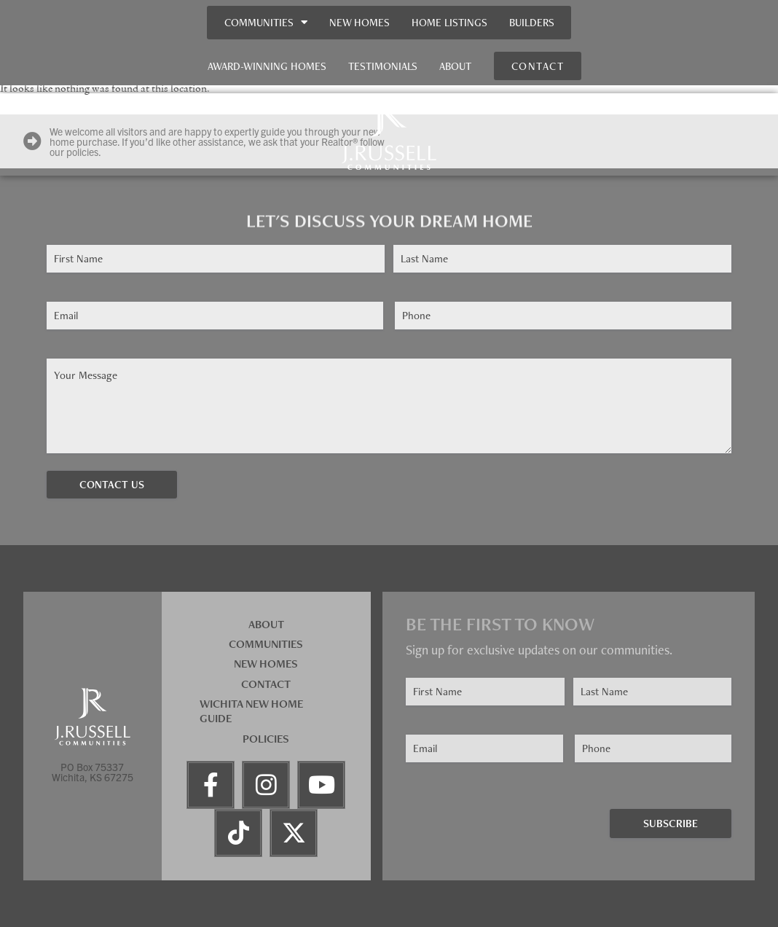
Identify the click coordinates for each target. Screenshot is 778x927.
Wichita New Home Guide (251, 711)
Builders (531, 22)
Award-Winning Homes (267, 66)
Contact (266, 684)
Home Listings (449, 22)
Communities (265, 22)
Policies (266, 738)
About (455, 66)
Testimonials (382, 66)
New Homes (359, 22)
